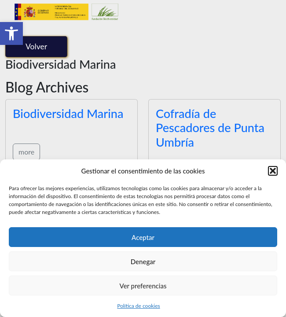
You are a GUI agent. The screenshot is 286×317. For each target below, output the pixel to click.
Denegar (143, 261)
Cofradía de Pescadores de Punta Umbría (210, 127)
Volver (36, 46)
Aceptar (143, 237)
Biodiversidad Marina (68, 113)
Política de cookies (138, 305)
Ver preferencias (143, 286)
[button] (11, 33)
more (26, 151)
